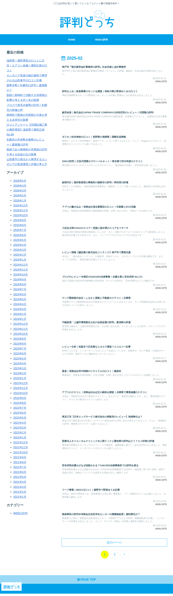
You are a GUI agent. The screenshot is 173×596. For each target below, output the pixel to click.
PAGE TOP (86, 581)
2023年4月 (19, 363)
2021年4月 (19, 481)
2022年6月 (19, 412)
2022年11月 (20, 388)
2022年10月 (20, 393)
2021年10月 (20, 452)
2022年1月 (19, 437)
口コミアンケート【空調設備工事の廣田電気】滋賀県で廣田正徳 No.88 (27, 129)
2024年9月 (19, 279)
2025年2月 (19, 254)
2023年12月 (20, 323)
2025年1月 (19, 259)
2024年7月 (19, 289)
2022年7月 (19, 407)
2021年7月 (19, 467)
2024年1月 (19, 318)
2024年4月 (19, 304)
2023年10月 (20, 333)
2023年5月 (19, 358)
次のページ (114, 543)
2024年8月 (19, 284)
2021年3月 (19, 486)
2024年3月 (19, 309)
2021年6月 (19, 472)
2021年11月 (20, 447)
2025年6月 (19, 235)
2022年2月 (19, 432)
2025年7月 (19, 230)
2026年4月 (19, 185)
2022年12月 (20, 383)
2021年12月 (20, 442)
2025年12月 (20, 205)
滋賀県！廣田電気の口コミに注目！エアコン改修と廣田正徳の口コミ (27, 65)
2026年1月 (19, 200)
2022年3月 (19, 427)
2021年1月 (19, 496)
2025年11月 (20, 210)
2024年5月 (19, 299)
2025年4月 (19, 244)
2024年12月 (20, 264)
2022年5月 (19, 417)
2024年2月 (19, 314)
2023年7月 (19, 348)
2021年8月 (19, 462)
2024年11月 (20, 269)
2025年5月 (19, 240)
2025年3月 (19, 249)
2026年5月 (19, 180)
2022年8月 (19, 402)
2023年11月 (20, 328)
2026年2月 (19, 195)
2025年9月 (19, 220)
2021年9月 (19, 457)
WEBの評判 (20, 513)
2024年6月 (19, 294)
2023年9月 (19, 338)
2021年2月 (19, 491)
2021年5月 (19, 476)
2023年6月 (19, 353)
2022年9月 (19, 398)
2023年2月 (19, 373)
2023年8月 (19, 343)
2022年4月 (19, 422)
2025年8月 (19, 225)
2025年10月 (20, 215)
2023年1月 (19, 378)
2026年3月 (19, 190)
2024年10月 (20, 274)
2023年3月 (19, 368)
